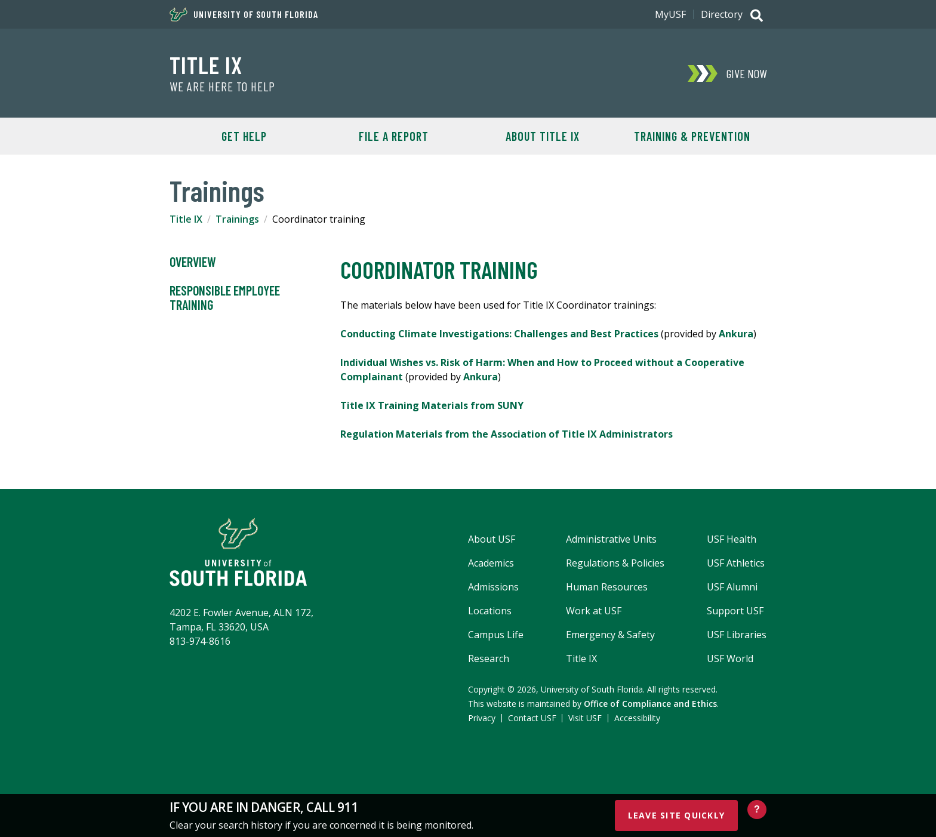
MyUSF (670, 14)
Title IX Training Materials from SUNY (432, 405)
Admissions (493, 586)
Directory (722, 14)
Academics (491, 563)
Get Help (244, 136)
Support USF (735, 610)
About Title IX (543, 136)
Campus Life (496, 634)
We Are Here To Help (222, 86)
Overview (193, 262)
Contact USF (532, 718)
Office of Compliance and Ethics (650, 703)
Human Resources (607, 586)
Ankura (736, 333)
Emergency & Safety (610, 634)
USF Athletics (736, 563)
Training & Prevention (692, 136)
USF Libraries (736, 634)
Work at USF (593, 610)
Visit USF (585, 718)
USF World (730, 658)
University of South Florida (244, 14)
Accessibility (637, 718)
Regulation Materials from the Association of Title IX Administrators (506, 434)
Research (488, 658)
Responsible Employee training (225, 298)
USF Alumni (732, 586)
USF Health (731, 539)
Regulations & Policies (615, 563)
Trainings (237, 219)
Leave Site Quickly (676, 815)
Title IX (206, 64)
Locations (490, 610)
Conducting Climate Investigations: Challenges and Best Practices (499, 333)
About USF (491, 539)
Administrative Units (611, 539)
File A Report (394, 136)
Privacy (481, 718)
